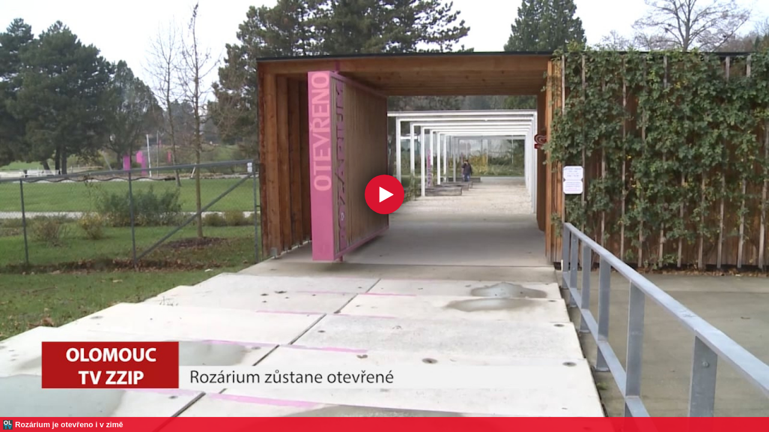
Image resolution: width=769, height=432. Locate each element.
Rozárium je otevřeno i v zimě (69, 424)
